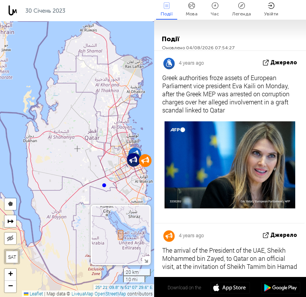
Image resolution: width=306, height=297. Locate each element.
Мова (192, 9)
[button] (104, 185)
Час (215, 9)
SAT (12, 257)
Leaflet (33, 293)
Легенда (241, 9)
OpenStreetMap (110, 293)
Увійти (271, 9)
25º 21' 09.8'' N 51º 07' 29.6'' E (124, 287)
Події (167, 9)
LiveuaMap (82, 293)
